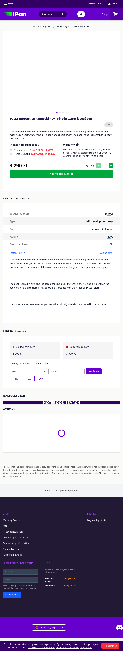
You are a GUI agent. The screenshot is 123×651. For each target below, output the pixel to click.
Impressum (86, 647)
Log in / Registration (97, 520)
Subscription (11, 594)
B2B (100, 4)
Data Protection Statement (26, 588)
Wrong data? (106, 252)
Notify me (94, 371)
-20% (40, 378)
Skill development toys (79, 26)
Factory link (17, 252)
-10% (28, 378)
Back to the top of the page (61, 490)
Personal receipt (11, 548)
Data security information (16, 543)
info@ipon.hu (70, 586)
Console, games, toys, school (47, 26)
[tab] (56, 112)
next (24, 138)
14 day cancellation (13, 531)
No (111, 244)
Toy (65, 26)
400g (110, 236)
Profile (91, 513)
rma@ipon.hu (70, 578)
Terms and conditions (67, 647)
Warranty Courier (12, 520)
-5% (16, 378)
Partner (91, 4)
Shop (105, 13)
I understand (110, 645)
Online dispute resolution (16, 537)
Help (47, 563)
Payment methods (12, 554)
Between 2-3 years (101, 229)
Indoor (109, 213)
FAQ (5, 525)
